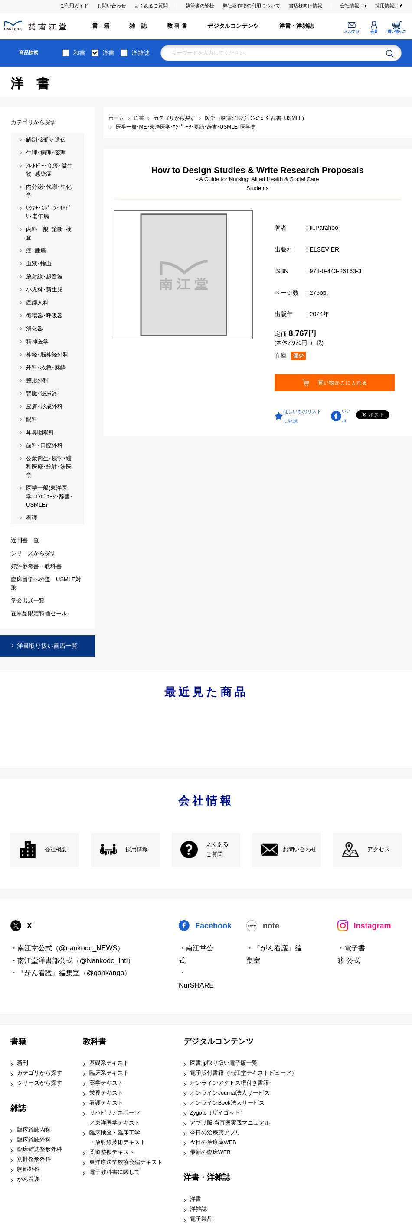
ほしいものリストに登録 (302, 416)
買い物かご (396, 31)
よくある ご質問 (217, 849)
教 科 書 (177, 26)
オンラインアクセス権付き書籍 (229, 1083)
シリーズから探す (39, 1083)
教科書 (94, 1041)
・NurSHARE (196, 979)
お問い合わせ (111, 5)
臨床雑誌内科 (34, 1130)
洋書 (108, 52)
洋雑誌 (140, 52)
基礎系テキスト (109, 1063)
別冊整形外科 (34, 1159)
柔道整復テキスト (111, 1152)
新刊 (22, 1063)
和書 (79, 52)
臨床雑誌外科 (34, 1140)
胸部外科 (28, 1169)
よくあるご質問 (151, 5)
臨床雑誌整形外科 (39, 1149)
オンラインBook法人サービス (227, 1103)
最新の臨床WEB (210, 1152)
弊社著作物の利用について (251, 5)
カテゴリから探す (39, 1073)
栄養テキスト (106, 1093)
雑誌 (18, 1108)
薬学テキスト (106, 1083)
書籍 (18, 1041)
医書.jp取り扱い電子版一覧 (224, 1063)
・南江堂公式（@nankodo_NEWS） (67, 948)
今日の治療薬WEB (213, 1142)
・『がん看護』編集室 (274, 954)
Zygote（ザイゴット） (218, 1113)
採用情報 (384, 5)
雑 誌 (138, 26)
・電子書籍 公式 (351, 954)
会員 (374, 31)
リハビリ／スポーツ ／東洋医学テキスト (114, 1118)
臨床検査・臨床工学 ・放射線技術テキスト (117, 1138)
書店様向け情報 (305, 5)
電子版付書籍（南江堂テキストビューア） (243, 1073)
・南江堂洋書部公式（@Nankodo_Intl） (72, 960)
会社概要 (56, 850)
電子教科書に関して (114, 1172)
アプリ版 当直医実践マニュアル (230, 1123)
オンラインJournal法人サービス (230, 1093)
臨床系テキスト (109, 1073)
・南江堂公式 (196, 954)
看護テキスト (106, 1103)
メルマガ (351, 31)
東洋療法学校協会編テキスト (126, 1162)
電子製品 (201, 1219)
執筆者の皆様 (200, 5)
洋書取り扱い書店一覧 (47, 645)
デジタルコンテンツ (233, 26)
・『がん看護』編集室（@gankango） (70, 972)
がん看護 (28, 1179)
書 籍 (100, 26)
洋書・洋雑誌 (296, 26)
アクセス (378, 850)
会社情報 (349, 5)
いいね (346, 416)
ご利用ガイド (74, 5)
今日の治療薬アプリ (215, 1133)
